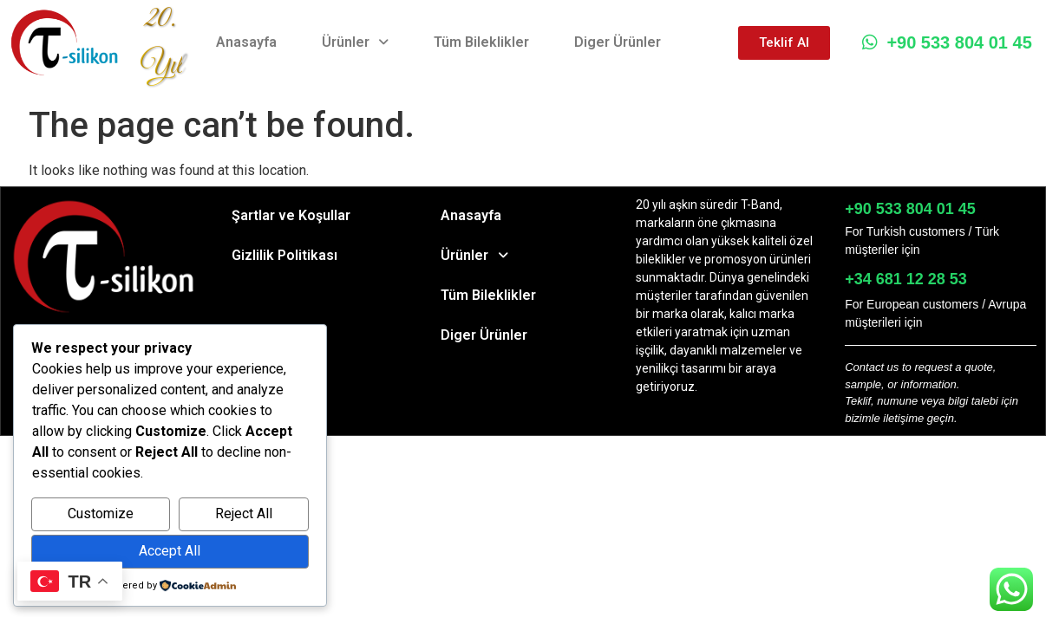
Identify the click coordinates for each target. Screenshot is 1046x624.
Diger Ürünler (617, 42)
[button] (355, 42)
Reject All (243, 513)
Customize (101, 513)
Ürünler (355, 42)
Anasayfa (246, 42)
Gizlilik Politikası (284, 255)
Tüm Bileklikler (481, 42)
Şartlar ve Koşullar (291, 215)
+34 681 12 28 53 (906, 279)
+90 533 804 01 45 (946, 42)
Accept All (169, 551)
